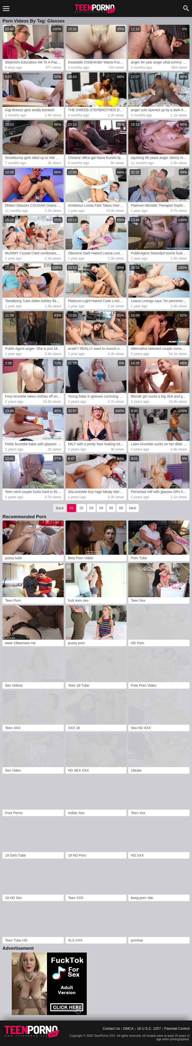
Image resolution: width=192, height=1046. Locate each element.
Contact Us (111, 1029)
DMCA (128, 1029)
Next (132, 508)
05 (111, 508)
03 (92, 508)
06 (121, 508)
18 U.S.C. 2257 (149, 1029)
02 (82, 508)
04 (101, 508)
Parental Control (177, 1029)
